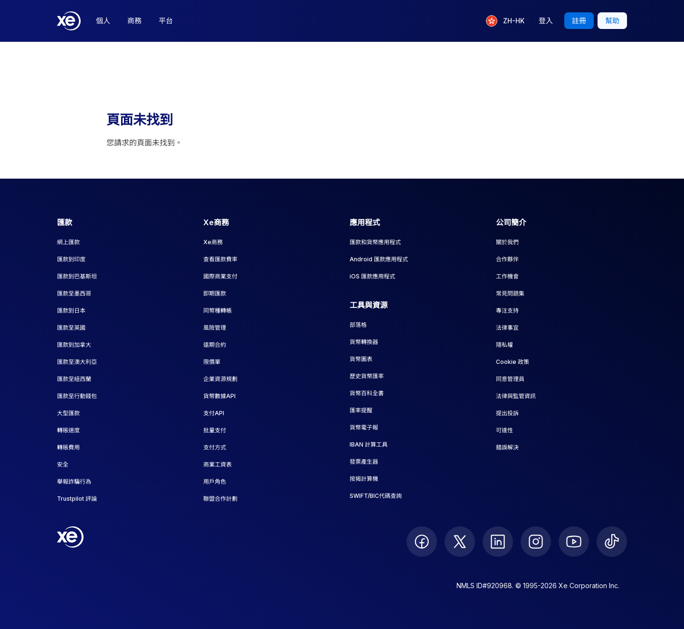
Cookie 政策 (512, 361)
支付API (213, 413)
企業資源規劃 (220, 378)
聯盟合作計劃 (220, 498)
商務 (134, 20)
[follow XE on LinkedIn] (498, 541)
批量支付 (214, 430)
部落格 (358, 324)
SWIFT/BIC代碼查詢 (376, 495)
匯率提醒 (361, 410)
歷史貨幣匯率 (367, 376)
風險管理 (214, 327)
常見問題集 (510, 293)
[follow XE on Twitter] (460, 541)
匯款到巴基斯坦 (77, 276)
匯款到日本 (71, 310)
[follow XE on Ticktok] (612, 541)
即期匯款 (214, 293)
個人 (103, 20)
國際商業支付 (220, 276)
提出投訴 (507, 413)
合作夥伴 (507, 259)
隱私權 (504, 344)
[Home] (69, 20)
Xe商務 (213, 242)
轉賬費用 (68, 447)
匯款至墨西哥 (74, 293)
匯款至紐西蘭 (74, 378)
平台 (166, 20)
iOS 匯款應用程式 (372, 276)
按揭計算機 (364, 478)
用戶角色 (214, 481)
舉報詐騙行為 (74, 481)
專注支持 (507, 310)
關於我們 (507, 242)
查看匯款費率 (220, 259)
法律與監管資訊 (516, 396)
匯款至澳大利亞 (77, 361)
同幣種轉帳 (217, 310)
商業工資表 (217, 464)
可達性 (504, 430)
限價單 (211, 361)
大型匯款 (68, 413)
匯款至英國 (71, 327)
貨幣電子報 (364, 427)
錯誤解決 (507, 447)
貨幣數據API (219, 396)
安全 (62, 464)
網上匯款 (68, 242)
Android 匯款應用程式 (379, 259)
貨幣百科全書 (367, 393)
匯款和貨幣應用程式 (375, 242)
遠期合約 (214, 344)
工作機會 (507, 276)
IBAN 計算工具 (369, 444)
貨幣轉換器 (364, 341)
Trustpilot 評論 (77, 498)
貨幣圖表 (361, 358)
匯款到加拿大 (74, 344)
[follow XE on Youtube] (574, 541)
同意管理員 (510, 378)
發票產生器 (364, 461)
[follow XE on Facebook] (422, 541)
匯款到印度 (71, 259)
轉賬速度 (68, 430)
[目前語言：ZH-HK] (505, 20)
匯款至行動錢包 (77, 396)
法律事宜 (507, 327)
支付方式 (214, 447)
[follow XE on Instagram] (536, 541)
